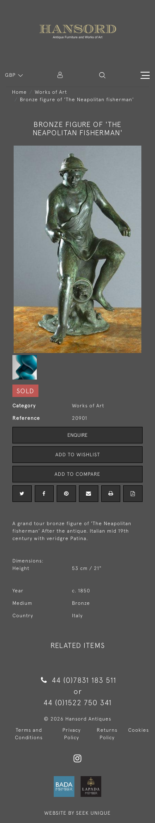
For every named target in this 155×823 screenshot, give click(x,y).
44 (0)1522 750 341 (77, 702)
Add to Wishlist (77, 455)
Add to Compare (77, 474)
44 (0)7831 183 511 (77, 680)
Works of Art (51, 92)
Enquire (77, 435)
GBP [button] (11, 75)
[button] (102, 75)
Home (19, 92)
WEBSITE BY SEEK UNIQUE (77, 813)
